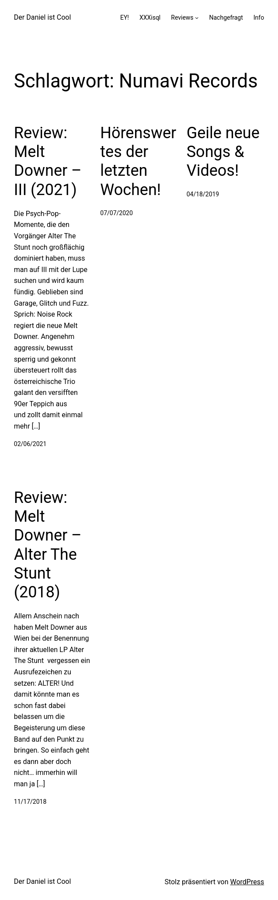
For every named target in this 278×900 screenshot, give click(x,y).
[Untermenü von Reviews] (196, 17)
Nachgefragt (226, 17)
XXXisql (149, 17)
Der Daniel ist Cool (42, 17)
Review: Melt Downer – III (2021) (48, 161)
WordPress (247, 882)
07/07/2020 (116, 212)
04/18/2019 (203, 194)
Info (259, 17)
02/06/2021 (30, 443)
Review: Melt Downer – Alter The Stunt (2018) (48, 544)
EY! (124, 17)
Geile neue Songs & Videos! (223, 152)
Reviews (182, 17)
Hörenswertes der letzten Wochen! (138, 161)
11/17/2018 (30, 801)
